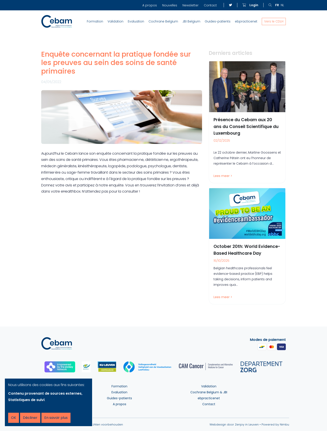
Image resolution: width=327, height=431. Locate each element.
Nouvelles (169, 5)
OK (13, 417)
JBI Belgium (191, 21)
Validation (115, 21)
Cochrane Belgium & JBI (208, 392)
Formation (95, 21)
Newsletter (190, 5)
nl (282, 5)
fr (277, 5)
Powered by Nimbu (275, 424)
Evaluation (136, 21)
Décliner (30, 417)
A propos (149, 5)
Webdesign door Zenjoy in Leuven (234, 424)
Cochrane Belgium (163, 21)
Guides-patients (217, 21)
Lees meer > (223, 176)
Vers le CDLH (273, 21)
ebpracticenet (246, 21)
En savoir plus (56, 417)
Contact (210, 5)
